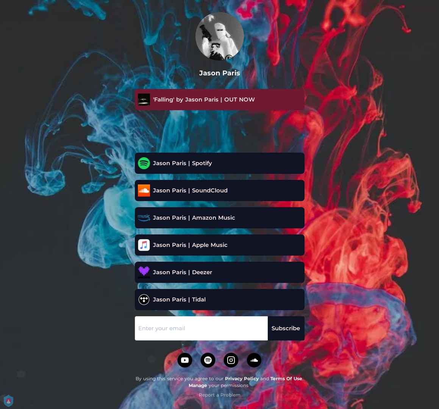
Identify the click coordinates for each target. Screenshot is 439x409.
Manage (198, 385)
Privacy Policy (242, 378)
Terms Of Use (286, 378)
